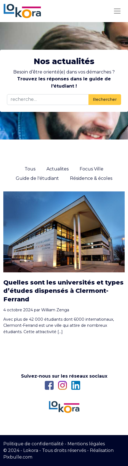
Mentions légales (86, 443)
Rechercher (105, 99)
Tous (30, 169)
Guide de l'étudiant (37, 178)
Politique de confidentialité (33, 443)
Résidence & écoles (91, 178)
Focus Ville (91, 169)
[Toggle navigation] (117, 11)
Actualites (57, 169)
